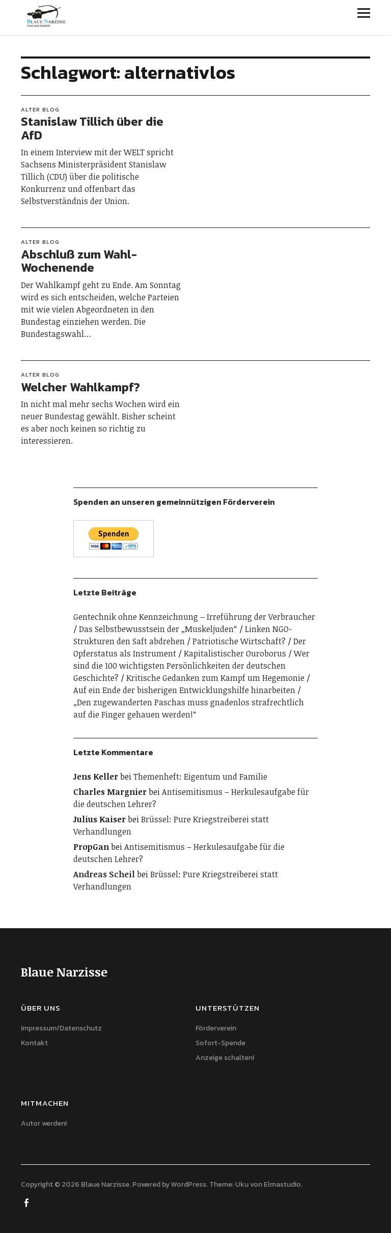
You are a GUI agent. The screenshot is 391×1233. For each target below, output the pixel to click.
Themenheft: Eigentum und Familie (200, 776)
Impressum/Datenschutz (61, 1028)
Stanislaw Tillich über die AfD (92, 128)
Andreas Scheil (104, 874)
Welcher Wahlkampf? (80, 387)
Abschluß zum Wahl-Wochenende (79, 260)
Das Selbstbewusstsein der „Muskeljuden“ (158, 629)
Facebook (27, 1202)
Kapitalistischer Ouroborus (235, 653)
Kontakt (34, 1043)
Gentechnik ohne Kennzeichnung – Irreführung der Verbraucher (194, 616)
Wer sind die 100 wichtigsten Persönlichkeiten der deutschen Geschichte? (191, 665)
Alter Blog (40, 109)
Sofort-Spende (220, 1043)
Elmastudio (282, 1184)
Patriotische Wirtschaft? (239, 641)
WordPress (188, 1184)
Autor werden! (44, 1123)
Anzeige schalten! (225, 1057)
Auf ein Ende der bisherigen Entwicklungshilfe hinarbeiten (184, 690)
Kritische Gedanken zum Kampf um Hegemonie (215, 677)
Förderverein (216, 1028)
